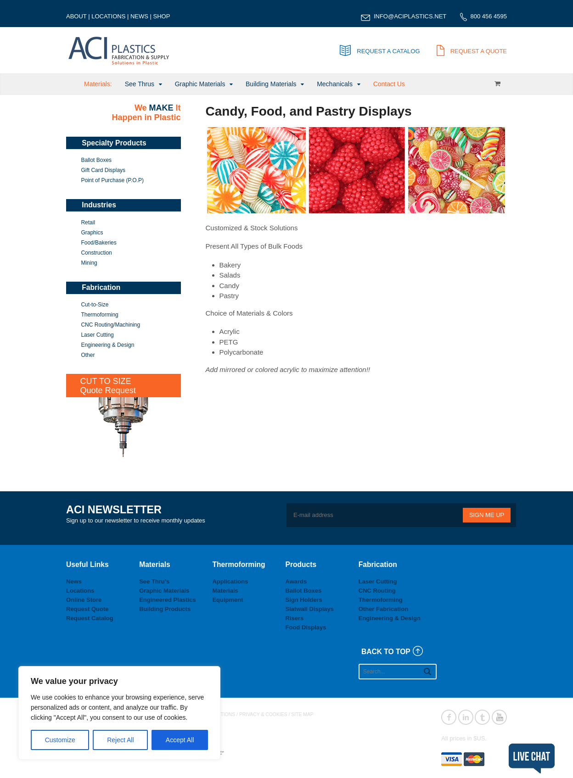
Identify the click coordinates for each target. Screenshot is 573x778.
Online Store (83, 599)
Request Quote (87, 609)
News (74, 581)
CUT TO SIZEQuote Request (108, 386)
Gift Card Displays (103, 170)
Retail (88, 222)
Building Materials (271, 84)
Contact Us (389, 84)
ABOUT (76, 16)
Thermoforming (99, 314)
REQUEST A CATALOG (380, 51)
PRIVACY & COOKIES (263, 714)
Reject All (120, 740)
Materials (225, 590)
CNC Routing (377, 590)
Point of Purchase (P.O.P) (112, 180)
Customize (60, 740)
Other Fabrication (383, 609)
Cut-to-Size (94, 304)
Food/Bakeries (98, 242)
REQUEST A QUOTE (472, 51)
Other (88, 355)
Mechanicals (335, 84)
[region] (119, 713)
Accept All (180, 740)
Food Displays (306, 627)
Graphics (92, 232)
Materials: (98, 84)
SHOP (161, 16)
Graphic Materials (200, 84)
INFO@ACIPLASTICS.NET (410, 16)
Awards (296, 581)
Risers (295, 618)
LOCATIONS (108, 16)
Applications (230, 581)
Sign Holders (304, 599)
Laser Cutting (97, 335)
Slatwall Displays (310, 609)
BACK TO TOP (385, 652)
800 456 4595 (488, 16)
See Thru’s (154, 581)
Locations (80, 590)
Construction (96, 253)
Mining (89, 263)
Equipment (227, 599)
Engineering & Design (107, 345)
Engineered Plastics (167, 599)
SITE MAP (302, 714)
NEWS (139, 16)
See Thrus (139, 84)
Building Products (165, 609)
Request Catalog (89, 618)
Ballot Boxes (96, 160)
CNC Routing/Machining (110, 325)
